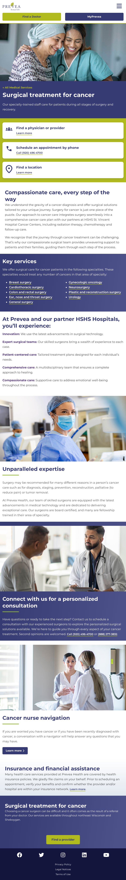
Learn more (15, 750)
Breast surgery (20, 282)
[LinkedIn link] (84, 856)
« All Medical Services (17, 87)
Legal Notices (63, 869)
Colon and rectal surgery (27, 292)
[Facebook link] (19, 856)
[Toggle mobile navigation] (119, 6)
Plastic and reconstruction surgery (95, 292)
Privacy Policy (63, 864)
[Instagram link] (63, 856)
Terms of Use (63, 874)
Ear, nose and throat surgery (30, 297)
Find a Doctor (31, 16)
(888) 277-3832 (107, 634)
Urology (75, 297)
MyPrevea (94, 16)
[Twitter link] (41, 856)
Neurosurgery (79, 287)
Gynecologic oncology (85, 282)
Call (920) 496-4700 (80, 634)
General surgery (21, 302)
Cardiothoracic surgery (26, 287)
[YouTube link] (106, 856)
